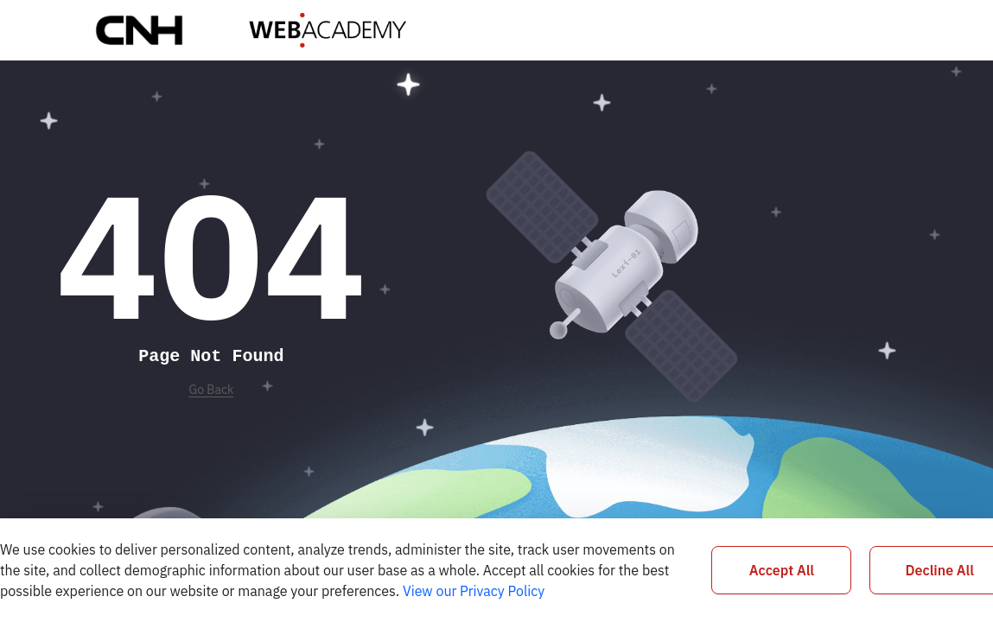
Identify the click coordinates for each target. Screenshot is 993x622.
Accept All (781, 570)
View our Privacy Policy (473, 591)
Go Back (210, 389)
